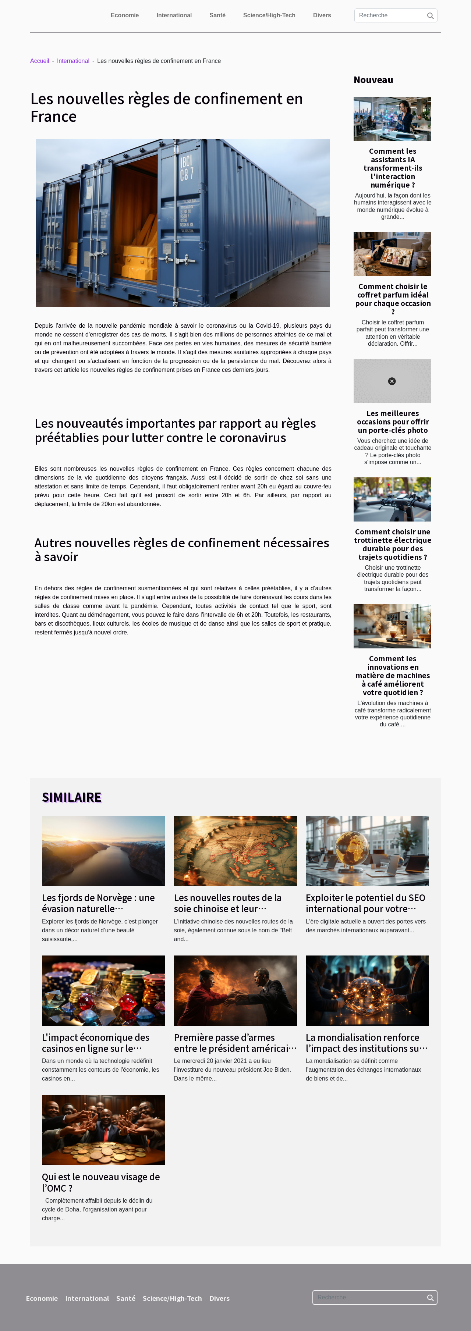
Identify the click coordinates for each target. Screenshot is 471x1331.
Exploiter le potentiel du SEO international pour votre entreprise (365, 908)
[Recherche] (396, 15)
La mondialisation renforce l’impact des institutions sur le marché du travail (364, 1048)
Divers (322, 15)
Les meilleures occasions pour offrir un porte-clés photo (393, 421)
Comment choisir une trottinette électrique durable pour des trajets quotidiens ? (393, 544)
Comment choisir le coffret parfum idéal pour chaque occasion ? (393, 299)
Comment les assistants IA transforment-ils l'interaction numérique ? (393, 168)
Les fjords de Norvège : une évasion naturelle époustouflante (98, 908)
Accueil (39, 61)
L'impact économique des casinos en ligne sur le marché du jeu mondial (95, 1048)
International (174, 15)
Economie (125, 15)
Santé (218, 15)
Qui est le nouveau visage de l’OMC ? (101, 1182)
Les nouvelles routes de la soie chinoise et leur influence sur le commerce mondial (229, 914)
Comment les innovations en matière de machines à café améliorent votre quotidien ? (392, 675)
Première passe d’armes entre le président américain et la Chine (234, 1048)
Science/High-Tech (269, 15)
